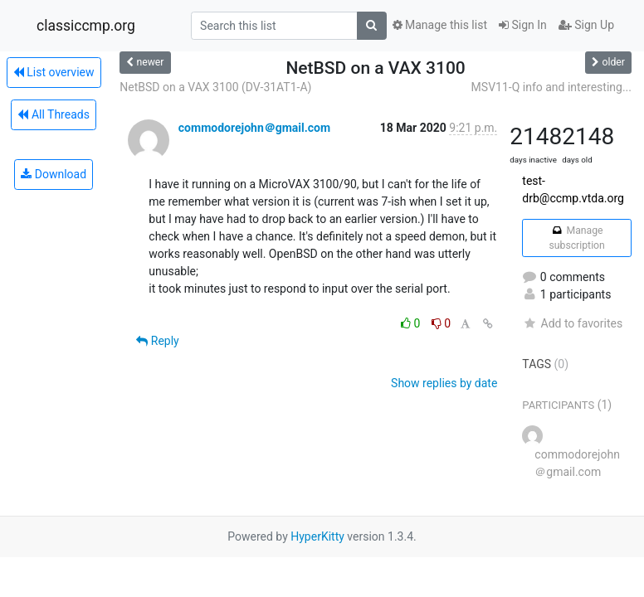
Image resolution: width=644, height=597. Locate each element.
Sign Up (586, 25)
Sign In (523, 25)
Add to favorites (572, 323)
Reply (157, 340)
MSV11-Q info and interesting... (551, 87)
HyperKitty (317, 536)
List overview (54, 72)
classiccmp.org (86, 25)
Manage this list (440, 25)
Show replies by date (444, 383)
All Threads (53, 114)
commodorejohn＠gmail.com (254, 127)
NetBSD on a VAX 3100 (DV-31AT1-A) (215, 87)
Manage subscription (576, 238)
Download (53, 174)
